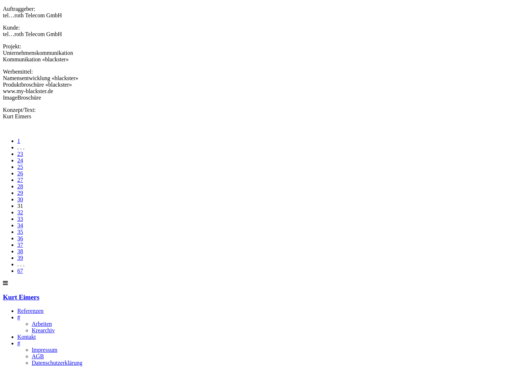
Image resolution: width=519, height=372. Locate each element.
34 (20, 225)
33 (20, 219)
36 (20, 238)
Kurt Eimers (21, 297)
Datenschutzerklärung (57, 363)
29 (20, 193)
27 (20, 180)
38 (20, 251)
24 (20, 160)
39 (20, 258)
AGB (38, 356)
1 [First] (18, 141)
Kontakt (26, 337)
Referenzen (30, 311)
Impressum (44, 350)
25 (20, 167)
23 (20, 154)
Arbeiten (42, 324)
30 (20, 199)
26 (20, 173)
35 (20, 232)
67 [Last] (20, 271)
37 (20, 245)
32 (20, 212)
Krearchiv (43, 330)
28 (20, 186)
